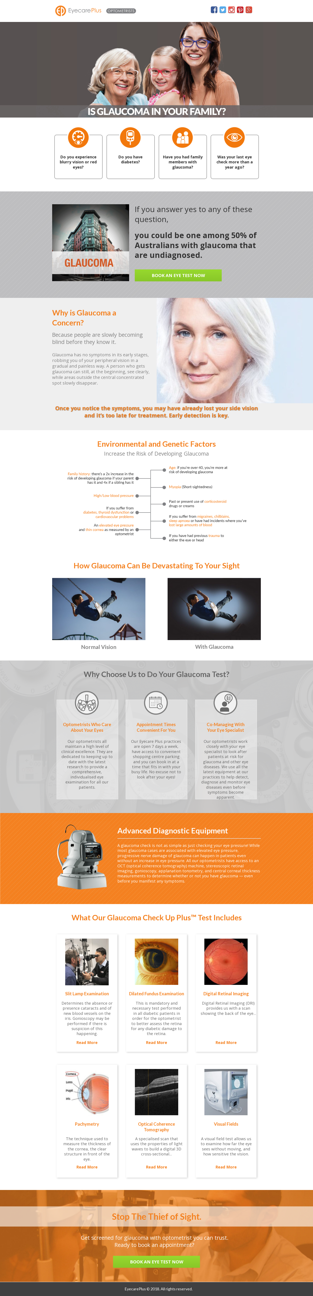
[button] (178, 275)
